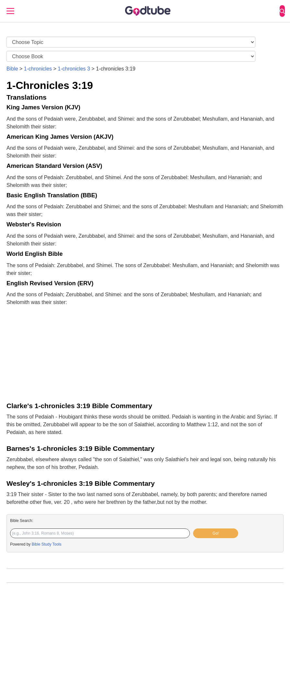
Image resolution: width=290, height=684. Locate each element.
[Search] (282, 11)
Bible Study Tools (47, 544)
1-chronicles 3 (74, 68)
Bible (12, 68)
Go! (216, 533)
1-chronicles (38, 68)
